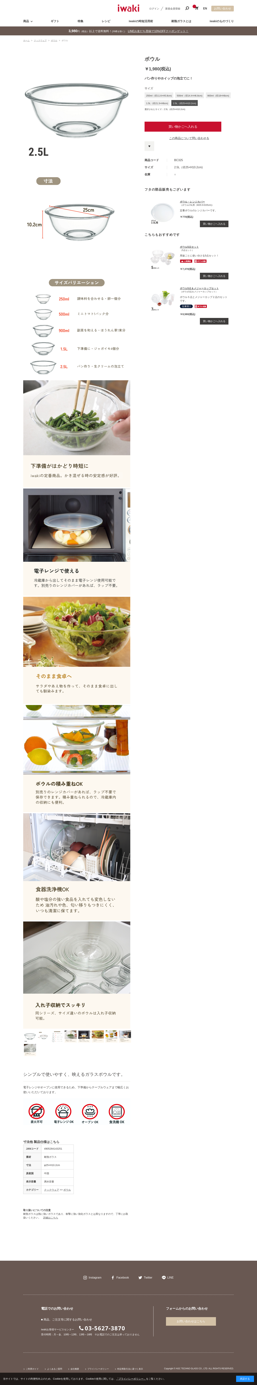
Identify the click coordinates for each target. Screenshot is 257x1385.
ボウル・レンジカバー (192, 201)
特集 (80, 21)
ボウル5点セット (189, 246)
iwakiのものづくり (222, 21)
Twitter (148, 1277)
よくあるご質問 (54, 1369)
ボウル (67, 1189)
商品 (26, 21)
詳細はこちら (50, 1217)
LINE (170, 1277)
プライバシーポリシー (98, 1369)
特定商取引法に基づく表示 (130, 1369)
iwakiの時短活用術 (141, 21)
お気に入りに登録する (149, 146)
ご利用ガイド (32, 1369)
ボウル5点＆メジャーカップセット (199, 288)
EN (205, 8)
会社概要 (74, 1369)
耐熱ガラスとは (181, 21)
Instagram (95, 1277)
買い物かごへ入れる (182, 126)
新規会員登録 (172, 8)
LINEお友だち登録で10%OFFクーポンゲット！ (158, 31)
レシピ (106, 21)
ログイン (154, 8)
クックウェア (51, 1189)
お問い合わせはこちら (191, 1321)
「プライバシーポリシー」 (131, 1378)
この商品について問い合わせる (189, 138)
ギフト (55, 21)
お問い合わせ (222, 8)
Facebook (122, 1277)
